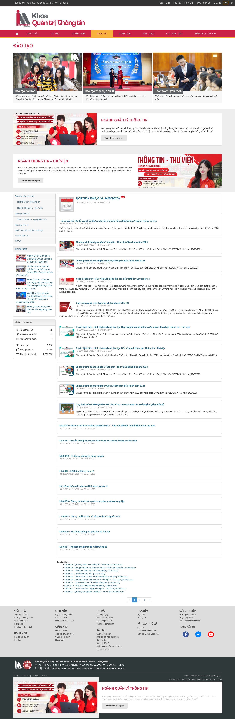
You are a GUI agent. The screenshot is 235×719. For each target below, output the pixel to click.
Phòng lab (142, 617)
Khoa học (125, 33)
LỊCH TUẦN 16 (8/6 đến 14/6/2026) (98, 198)
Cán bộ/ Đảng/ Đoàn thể (148, 634)
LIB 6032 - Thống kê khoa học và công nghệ (91, 571)
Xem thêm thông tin (114, 138)
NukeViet (195, 679)
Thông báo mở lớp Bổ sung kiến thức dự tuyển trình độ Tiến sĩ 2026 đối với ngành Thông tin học (108, 220)
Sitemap (27, 675)
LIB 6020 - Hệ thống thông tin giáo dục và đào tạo (84, 531)
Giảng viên (18, 624)
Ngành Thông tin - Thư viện (43, 161)
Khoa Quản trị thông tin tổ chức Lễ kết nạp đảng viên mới (39, 309)
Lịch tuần (165, 3)
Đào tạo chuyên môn (168, 91)
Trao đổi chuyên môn (64, 634)
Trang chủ (17, 675)
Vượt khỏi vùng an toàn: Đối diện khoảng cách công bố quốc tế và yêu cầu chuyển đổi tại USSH (34, 297)
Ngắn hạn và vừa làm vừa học (29, 230)
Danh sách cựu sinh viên (190, 621)
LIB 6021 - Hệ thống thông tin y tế (76, 470)
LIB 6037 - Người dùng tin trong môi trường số (83, 546)
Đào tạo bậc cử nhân (25, 196)
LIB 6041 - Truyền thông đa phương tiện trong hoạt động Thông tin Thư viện (98, 440)
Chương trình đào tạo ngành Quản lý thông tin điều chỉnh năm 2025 (110, 260)
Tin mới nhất (21, 249)
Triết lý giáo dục (21, 614)
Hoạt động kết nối (187, 617)
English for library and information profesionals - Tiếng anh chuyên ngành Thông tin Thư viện (107, 425)
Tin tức (55, 33)
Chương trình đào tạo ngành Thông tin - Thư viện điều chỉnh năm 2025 (112, 242)
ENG (226, 3)
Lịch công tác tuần (104, 621)
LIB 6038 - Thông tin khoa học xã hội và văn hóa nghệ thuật (89, 516)
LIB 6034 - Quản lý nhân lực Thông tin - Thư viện (93, 565)
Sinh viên (148, 33)
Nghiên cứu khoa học (147, 631)
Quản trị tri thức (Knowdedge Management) (91, 586)
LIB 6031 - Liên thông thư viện (84, 574)
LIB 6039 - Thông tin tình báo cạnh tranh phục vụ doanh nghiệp (91, 501)
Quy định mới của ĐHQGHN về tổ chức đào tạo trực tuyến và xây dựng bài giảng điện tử (120, 404)
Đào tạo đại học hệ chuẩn (107, 637)
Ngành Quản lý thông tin (124, 120)
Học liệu (141, 614)
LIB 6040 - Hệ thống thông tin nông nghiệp (81, 455)
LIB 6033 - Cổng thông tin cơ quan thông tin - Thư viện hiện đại (100, 568)
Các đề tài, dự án (21, 637)
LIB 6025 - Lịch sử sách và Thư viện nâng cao (92, 583)
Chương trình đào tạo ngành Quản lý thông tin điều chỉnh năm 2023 (110, 385)
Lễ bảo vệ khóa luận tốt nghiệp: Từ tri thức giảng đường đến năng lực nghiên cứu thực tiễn (34, 270)
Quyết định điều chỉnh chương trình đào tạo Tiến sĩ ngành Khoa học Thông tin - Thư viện (120, 348)
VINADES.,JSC (215, 679)
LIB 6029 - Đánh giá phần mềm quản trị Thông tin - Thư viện (98, 580)
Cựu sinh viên (203, 3)
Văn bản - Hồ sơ (62, 637)
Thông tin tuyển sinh (105, 624)
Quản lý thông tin (103, 634)
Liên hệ (217, 3)
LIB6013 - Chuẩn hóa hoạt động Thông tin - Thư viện (95, 589)
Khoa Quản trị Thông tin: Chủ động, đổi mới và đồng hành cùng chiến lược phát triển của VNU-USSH (34, 284)
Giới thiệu (33, 33)
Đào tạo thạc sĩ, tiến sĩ (99, 91)
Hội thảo (17, 640)
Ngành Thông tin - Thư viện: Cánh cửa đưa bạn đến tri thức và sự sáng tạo (113, 278)
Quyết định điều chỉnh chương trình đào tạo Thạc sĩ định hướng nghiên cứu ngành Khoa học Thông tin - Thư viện (133, 326)
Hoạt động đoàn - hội (64, 621)
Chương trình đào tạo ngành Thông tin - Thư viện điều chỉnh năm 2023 (112, 366)
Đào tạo (102, 33)
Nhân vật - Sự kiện (104, 617)
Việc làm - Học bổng (64, 614)
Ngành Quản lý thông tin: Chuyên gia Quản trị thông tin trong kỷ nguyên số (39, 259)
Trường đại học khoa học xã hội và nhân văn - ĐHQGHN (40, 3)
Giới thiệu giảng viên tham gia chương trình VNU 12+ (102, 302)
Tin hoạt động (102, 614)
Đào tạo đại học (25, 91)
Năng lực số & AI (205, 33)
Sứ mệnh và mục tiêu (23, 617)
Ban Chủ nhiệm (21, 621)
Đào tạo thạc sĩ (22, 214)
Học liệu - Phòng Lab (183, 3)
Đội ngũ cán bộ (62, 631)
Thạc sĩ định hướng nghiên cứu (32, 219)
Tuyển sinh (78, 33)
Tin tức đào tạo (22, 235)
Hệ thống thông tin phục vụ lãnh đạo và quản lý (83, 486)
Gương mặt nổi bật (187, 614)
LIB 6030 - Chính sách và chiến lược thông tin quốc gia (96, 577)
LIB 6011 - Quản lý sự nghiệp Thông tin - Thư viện (94, 592)
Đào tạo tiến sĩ (22, 225)
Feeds (36, 675)
